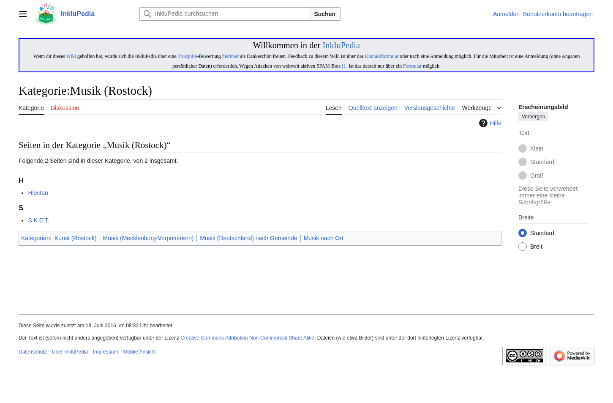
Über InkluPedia (70, 352)
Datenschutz (33, 352)
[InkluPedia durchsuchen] (224, 14)
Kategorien (35, 238)
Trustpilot (187, 56)
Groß (537, 176)
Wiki (71, 56)
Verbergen (533, 117)
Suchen (324, 14)
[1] (345, 66)
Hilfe (489, 123)
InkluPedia (341, 45)
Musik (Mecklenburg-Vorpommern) (148, 238)
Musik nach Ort (323, 238)
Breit (536, 247)
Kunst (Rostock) (75, 238)
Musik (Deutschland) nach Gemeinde (248, 238)
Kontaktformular (382, 56)
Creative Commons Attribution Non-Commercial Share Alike (247, 338)
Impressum (105, 352)
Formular (412, 66)
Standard (542, 162)
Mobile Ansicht (139, 352)
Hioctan (38, 192)
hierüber (230, 56)
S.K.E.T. (38, 220)
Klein (536, 148)
